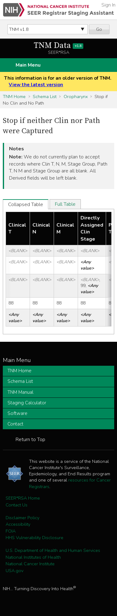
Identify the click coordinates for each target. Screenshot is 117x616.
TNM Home (14, 96)
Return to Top (30, 439)
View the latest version (36, 85)
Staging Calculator (26, 403)
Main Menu (28, 65)
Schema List (44, 96)
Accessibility (18, 524)
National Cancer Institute (30, 564)
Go (99, 29)
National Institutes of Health (33, 557)
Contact (15, 424)
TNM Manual (20, 392)
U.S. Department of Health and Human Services (53, 550)
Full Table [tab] (65, 204)
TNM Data (58, 45)
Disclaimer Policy (22, 518)
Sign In (108, 5)
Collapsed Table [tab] (25, 204)
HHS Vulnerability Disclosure (34, 537)
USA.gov (14, 570)
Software (17, 413)
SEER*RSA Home (23, 498)
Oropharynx (76, 96)
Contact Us (16, 505)
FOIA (11, 531)
